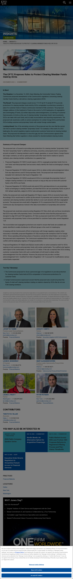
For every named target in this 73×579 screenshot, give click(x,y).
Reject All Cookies (36, 571)
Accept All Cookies (36, 577)
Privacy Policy (19, 553)
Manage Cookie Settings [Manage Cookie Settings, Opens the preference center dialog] (36, 566)
